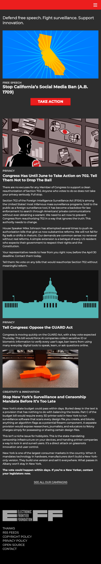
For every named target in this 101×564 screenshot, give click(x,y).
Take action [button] (50, 101)
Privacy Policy (15, 540)
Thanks (9, 528)
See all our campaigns (50, 482)
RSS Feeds (11, 532)
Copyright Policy (17, 536)
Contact (10, 549)
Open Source (14, 545)
